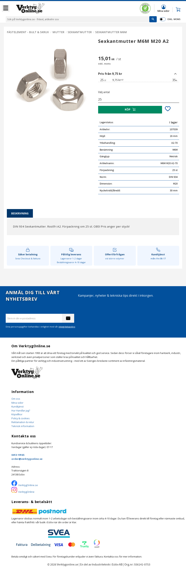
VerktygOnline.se (28, 485)
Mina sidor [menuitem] (163, 10)
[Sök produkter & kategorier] (77, 19)
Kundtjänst (17, 406)
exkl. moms (174, 19)
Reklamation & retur (22, 422)
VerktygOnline (26, 492)
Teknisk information (22, 426)
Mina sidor (17, 402)
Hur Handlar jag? (20, 410)
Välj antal (104, 92)
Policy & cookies (20, 418)
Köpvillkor (16, 414)
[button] (6, 8)
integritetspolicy (67, 326)
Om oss (15, 398)
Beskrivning (20, 213)
